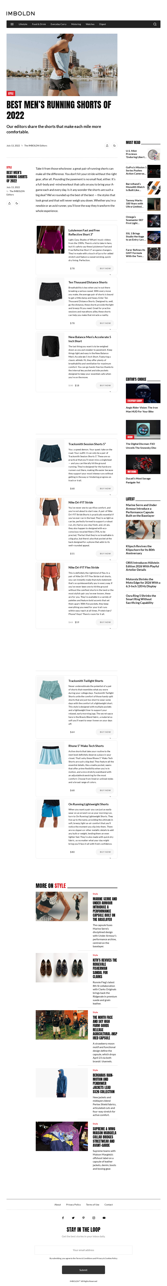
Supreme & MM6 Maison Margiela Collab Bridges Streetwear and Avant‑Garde (104, 1137)
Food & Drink (39, 24)
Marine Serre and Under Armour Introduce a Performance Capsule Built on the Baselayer (105, 909)
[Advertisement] (101, 10)
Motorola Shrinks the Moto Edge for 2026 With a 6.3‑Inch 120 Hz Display (143, 582)
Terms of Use (92, 1204)
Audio (130, 437)
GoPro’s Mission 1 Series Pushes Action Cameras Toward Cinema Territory (136, 173)
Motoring (76, 24)
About (57, 1204)
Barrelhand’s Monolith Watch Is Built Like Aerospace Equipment (135, 190)
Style (11, 93)
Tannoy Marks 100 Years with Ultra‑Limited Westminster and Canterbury (136, 206)
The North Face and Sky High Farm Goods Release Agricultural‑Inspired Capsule (105, 1028)
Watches (90, 24)
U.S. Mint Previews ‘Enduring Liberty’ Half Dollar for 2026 (136, 157)
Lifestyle (23, 24)
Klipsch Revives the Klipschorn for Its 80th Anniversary (140, 549)
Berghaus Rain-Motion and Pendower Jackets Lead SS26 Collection (103, 1083)
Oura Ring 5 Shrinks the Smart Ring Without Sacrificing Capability (141, 599)
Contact (109, 1204)
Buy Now (105, 268)
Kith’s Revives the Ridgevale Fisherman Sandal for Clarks (105, 968)
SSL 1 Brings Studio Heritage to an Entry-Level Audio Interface (136, 238)
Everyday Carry (58, 24)
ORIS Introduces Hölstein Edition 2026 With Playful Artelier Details (142, 566)
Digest (102, 24)
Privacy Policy (73, 1204)
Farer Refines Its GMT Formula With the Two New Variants (135, 254)
